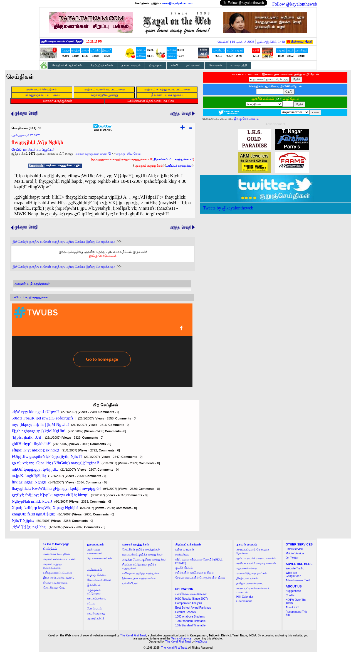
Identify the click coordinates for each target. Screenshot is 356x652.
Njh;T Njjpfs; (23, 520)
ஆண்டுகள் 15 (95, 618)
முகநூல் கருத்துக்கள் (149, 165)
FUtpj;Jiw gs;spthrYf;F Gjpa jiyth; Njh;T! (47, 456)
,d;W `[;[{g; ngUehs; (29, 527)
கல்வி (174, 65)
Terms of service (181, 638)
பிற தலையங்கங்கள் (99, 558)
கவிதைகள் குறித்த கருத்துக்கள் (141, 573)
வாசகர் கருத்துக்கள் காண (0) (93, 153)
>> (56, 544)
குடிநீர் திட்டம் (184, 567)
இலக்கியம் (93, 584)
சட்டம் (91, 603)
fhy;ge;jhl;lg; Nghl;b (29, 482)
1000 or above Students (190, 616)
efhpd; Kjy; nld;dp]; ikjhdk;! (35, 450)
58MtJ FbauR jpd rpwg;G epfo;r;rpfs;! (44, 418)
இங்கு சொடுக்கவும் (103, 255)
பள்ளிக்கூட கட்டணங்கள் (191, 593)
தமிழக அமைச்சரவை (250, 583)
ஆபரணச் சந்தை (246, 568)
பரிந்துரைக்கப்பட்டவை (57, 572)
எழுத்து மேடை (96, 574)
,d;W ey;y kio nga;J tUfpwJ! (35, 411)
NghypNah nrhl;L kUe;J (32, 501)
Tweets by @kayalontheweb (228, 208)
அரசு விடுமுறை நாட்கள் (251, 573)
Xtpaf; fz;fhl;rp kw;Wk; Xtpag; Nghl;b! (45, 507)
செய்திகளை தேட (54, 587)
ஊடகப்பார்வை (96, 598)
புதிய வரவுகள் (184, 549)
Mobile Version (295, 553)
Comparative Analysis (188, 603)
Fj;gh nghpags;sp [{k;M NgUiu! (38, 431)
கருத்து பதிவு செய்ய (129, 153)
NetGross (201, 641)
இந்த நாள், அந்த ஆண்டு (58, 577)
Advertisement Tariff (298, 580)
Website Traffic (295, 568)
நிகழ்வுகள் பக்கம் (247, 578)
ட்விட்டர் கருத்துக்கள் (179, 165)
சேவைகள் (215, 65)
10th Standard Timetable (190, 625)
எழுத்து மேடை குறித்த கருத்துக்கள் (144, 559)
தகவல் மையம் (131, 65)
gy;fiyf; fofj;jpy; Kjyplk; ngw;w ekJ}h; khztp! (50, 495)
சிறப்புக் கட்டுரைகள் (99, 579)
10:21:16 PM (94, 41)
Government (244, 601)
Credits (290, 595)
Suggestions (293, 590)
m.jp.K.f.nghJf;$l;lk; (29, 475)
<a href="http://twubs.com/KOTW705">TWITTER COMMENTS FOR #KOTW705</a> (102, 345)
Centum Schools (185, 612)
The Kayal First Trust (133, 635)
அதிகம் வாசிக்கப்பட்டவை (59, 558)
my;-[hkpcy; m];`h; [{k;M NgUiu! (40, 424)
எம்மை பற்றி (239, 65)
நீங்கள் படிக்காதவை (55, 582)
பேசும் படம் (94, 608)
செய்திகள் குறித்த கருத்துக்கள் (141, 549)
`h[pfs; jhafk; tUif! (27, 437)
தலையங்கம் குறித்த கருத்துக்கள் (142, 554)
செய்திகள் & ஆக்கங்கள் (67, 65)
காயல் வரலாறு (96, 613)
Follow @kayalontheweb (294, 4)
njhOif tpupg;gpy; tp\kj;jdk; (35, 469)
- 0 (173, 159)
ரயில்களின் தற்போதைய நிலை (194, 572)
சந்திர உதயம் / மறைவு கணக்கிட (256, 563)
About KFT (292, 607)
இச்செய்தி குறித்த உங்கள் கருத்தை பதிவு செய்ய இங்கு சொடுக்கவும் (64, 242)
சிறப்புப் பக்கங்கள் (101, 65)
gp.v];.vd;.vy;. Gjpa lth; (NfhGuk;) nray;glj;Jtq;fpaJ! (55, 463)
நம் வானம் (193, 65)
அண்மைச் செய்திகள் (56, 553)
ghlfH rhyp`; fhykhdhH (31, 443)
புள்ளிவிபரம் (130, 583)
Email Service (294, 548)
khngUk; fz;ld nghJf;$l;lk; (33, 514)
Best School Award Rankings (193, 607)
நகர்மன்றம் (182, 554)
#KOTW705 (102, 128)
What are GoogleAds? (293, 574)
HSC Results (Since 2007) (191, 598)
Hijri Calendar (244, 596)
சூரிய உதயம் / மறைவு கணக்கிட (257, 558)
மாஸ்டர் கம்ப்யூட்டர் (39, 150)
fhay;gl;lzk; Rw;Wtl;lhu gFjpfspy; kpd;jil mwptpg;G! (56, 488)
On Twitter (292, 557)
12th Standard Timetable (190, 621)
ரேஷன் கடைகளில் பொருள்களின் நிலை (200, 577)
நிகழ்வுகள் (155, 65)
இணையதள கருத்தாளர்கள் (139, 578)
